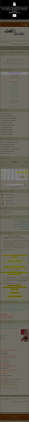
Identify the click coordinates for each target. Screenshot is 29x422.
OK (14, 15)
